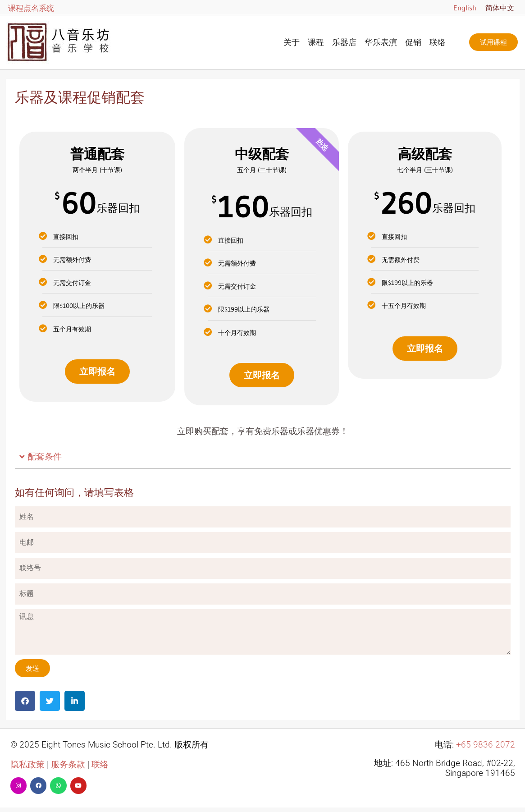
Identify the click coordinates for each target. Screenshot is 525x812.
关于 (291, 42)
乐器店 (344, 42)
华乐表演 (381, 42)
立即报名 (97, 371)
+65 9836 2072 (485, 745)
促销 (413, 42)
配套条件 (44, 457)
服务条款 (68, 765)
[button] (263, 457)
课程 (316, 42)
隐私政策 (27, 765)
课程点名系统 (31, 8)
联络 (437, 42)
